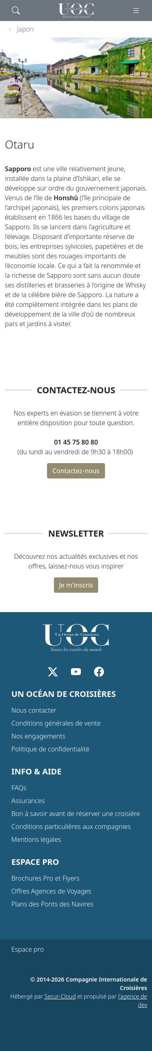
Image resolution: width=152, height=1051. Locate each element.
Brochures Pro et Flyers (45, 878)
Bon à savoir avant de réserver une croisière (75, 813)
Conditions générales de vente (56, 723)
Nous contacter (33, 710)
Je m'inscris (76, 585)
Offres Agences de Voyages (51, 891)
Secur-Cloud (60, 996)
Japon (25, 29)
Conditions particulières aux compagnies (71, 826)
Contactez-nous (76, 470)
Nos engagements (38, 736)
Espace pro (27, 949)
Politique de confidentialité (50, 749)
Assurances (28, 800)
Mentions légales (36, 839)
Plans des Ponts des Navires (52, 904)
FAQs (18, 787)
